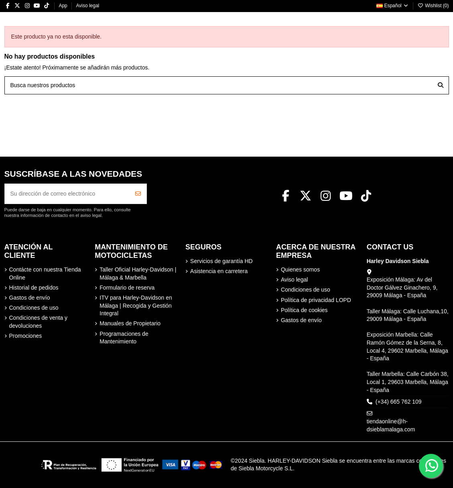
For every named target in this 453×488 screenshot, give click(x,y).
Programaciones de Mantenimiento (124, 338)
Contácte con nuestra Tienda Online (45, 273)
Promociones (25, 336)
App (64, 5)
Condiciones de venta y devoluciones (38, 321)
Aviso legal (87, 5)
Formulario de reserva (127, 287)
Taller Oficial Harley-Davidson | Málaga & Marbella (138, 273)
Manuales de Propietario (130, 323)
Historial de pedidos (34, 287)
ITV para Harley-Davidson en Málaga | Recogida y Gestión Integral (136, 305)
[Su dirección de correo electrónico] (67, 194)
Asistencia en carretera (219, 271)
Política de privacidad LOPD (316, 300)
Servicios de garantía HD (221, 261)
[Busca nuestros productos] (440, 85)
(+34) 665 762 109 (399, 401)
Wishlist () (433, 5)
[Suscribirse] (138, 194)
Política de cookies (304, 310)
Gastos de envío (29, 297)
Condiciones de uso (34, 307)
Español (392, 5)
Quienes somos (300, 269)
